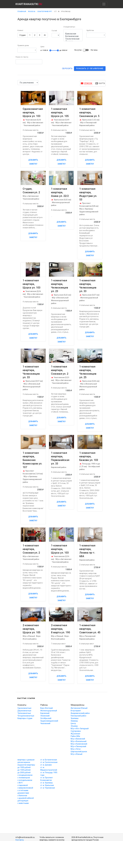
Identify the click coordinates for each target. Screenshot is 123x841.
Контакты (20, 840)
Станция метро (69, 27)
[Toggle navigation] (103, 4)
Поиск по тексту (22, 57)
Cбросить (67, 68)
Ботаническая (73, 36)
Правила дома (23, 45)
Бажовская (73, 33)
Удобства (90, 30)
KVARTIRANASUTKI (29, 4)
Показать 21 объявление (89, 68)
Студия (22, 35)
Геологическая (73, 39)
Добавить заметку (33, 162)
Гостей (54, 31)
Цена (42, 47)
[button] (96, 35)
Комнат (20, 30)
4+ (45, 35)
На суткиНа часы (85, 50)
